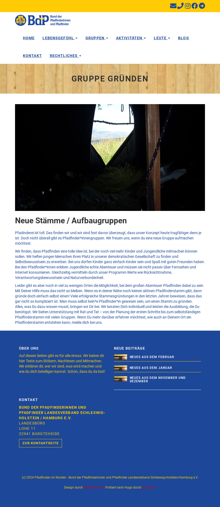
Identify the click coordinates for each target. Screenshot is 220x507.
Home (29, 38)
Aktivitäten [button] (131, 38)
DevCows (148, 487)
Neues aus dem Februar (152, 357)
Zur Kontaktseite (40, 443)
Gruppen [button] (96, 38)
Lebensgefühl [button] (60, 38)
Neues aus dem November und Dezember (158, 379)
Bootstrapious (94, 487)
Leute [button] (162, 38)
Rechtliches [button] (65, 56)
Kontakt (32, 56)
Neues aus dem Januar (151, 368)
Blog (183, 38)
